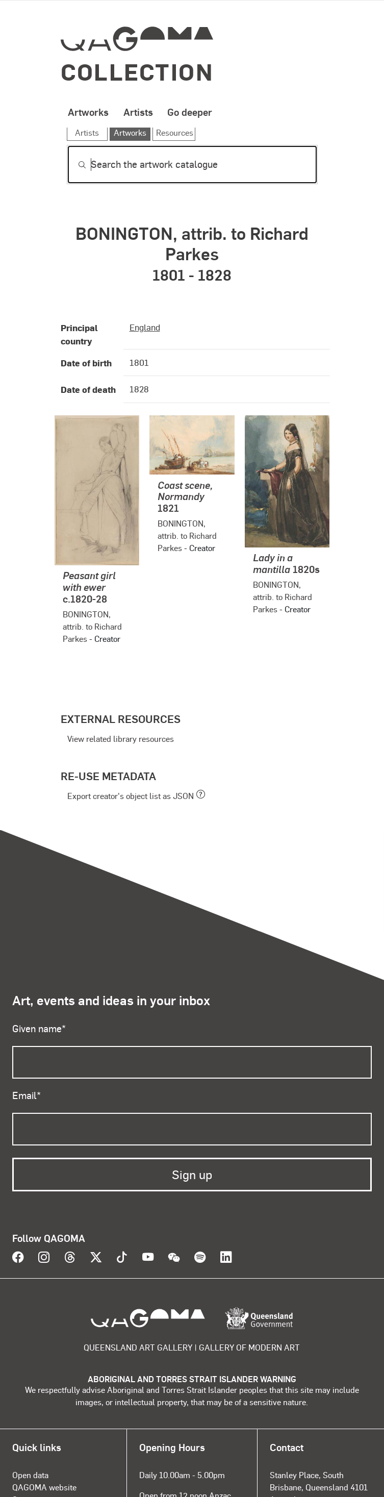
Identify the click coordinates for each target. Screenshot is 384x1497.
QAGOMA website (44, 1487)
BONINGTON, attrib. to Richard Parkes (92, 626)
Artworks (88, 111)
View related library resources (120, 738)
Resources (174, 132)
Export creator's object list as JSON (130, 795)
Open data (30, 1474)
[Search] (192, 164)
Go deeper (189, 111)
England (145, 327)
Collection (137, 71)
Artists (138, 111)
